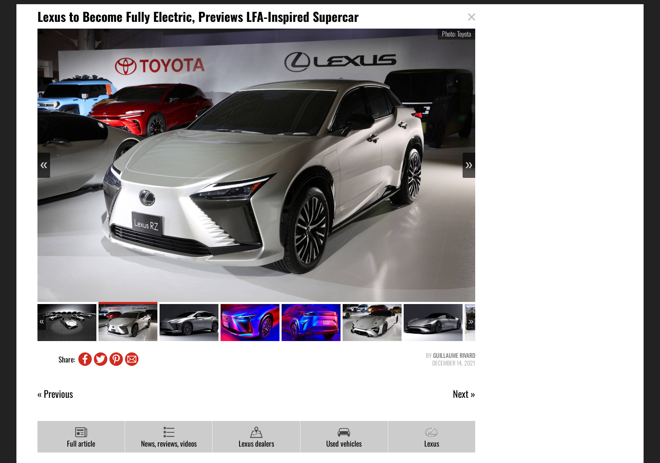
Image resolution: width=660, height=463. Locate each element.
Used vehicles (344, 437)
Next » (464, 394)
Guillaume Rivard (454, 355)
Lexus (431, 437)
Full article (81, 437)
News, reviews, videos (169, 437)
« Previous (55, 394)
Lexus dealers (256, 437)
